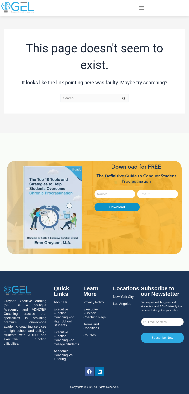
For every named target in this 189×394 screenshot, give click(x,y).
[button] (141, 8)
